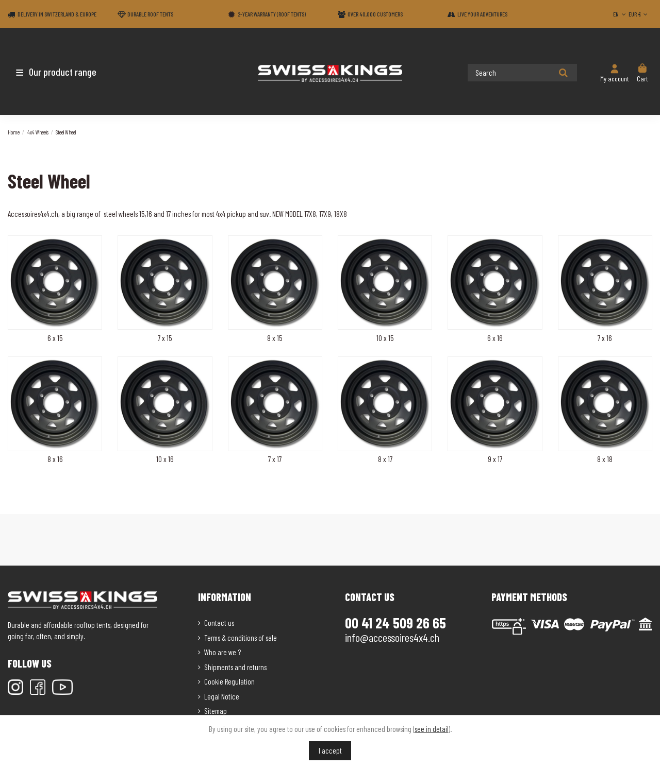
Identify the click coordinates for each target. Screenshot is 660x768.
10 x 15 (385, 338)
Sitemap (215, 710)
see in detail (432, 728)
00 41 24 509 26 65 (395, 623)
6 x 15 (55, 338)
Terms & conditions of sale (240, 637)
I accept (330, 750)
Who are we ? (222, 652)
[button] (68, 71)
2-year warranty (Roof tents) (272, 14)
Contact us (219, 622)
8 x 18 (605, 459)
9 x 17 (495, 459)
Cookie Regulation (229, 681)
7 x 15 (165, 338)
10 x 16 (165, 459)
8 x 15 (275, 338)
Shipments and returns (235, 667)
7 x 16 (605, 338)
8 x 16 (55, 459)
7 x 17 (275, 459)
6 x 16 (495, 338)
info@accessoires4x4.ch (392, 637)
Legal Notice (221, 696)
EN (620, 14)
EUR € (639, 14)
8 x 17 (385, 459)
